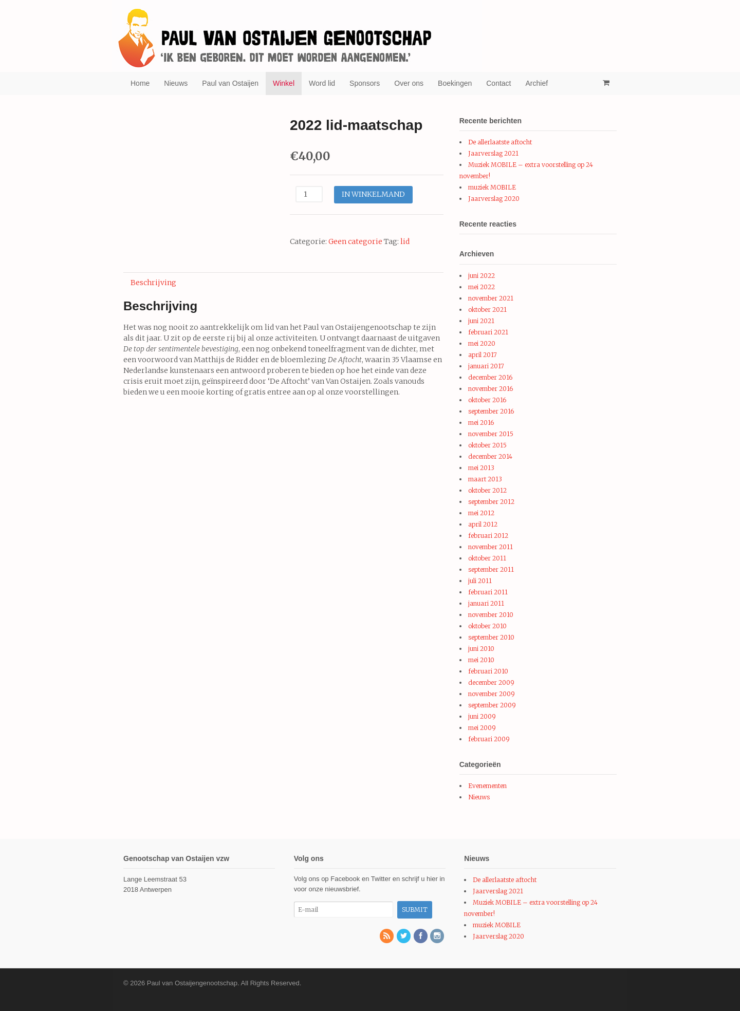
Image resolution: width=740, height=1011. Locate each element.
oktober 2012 (487, 490)
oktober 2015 (487, 445)
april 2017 (482, 355)
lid (405, 241)
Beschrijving (153, 282)
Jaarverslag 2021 (493, 153)
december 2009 (491, 682)
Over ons (408, 83)
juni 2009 (482, 716)
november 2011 (490, 547)
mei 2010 (481, 660)
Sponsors (364, 83)
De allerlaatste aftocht (500, 142)
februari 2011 (488, 592)
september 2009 (492, 705)
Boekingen (455, 83)
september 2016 (491, 411)
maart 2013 (485, 479)
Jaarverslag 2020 (494, 198)
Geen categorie (355, 241)
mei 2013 (481, 468)
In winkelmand (373, 194)
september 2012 (491, 501)
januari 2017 (486, 366)
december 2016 (490, 377)
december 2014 (490, 456)
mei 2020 (481, 343)
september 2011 (491, 569)
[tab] (153, 282)
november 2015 (490, 434)
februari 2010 (488, 671)
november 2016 (490, 388)
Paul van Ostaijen (230, 83)
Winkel (283, 83)
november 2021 (490, 298)
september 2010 (491, 637)
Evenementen (487, 786)
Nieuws (176, 83)
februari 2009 (489, 739)
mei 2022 (481, 287)
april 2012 (482, 524)
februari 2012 (488, 535)
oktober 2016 (487, 400)
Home (140, 83)
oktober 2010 (487, 626)
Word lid (322, 83)
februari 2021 (488, 332)
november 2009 (491, 694)
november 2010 (490, 615)
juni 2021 (481, 321)
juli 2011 (480, 581)
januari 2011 (486, 603)
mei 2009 (482, 728)
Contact (498, 83)
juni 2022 (481, 275)
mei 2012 (481, 513)
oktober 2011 (487, 558)
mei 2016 (481, 422)
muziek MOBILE (492, 187)
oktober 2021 (487, 309)
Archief (537, 83)
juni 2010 (481, 648)
